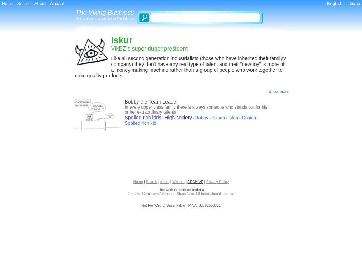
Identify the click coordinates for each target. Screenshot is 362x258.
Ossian (249, 117)
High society (178, 117)
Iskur (233, 117)
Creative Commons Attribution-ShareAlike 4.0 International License (181, 194)
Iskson (218, 117)
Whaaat (57, 3)
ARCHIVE (195, 182)
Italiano (353, 3)
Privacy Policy (217, 182)
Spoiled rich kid (140, 123)
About (40, 3)
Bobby (201, 117)
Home (7, 3)
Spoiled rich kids (143, 117)
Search (24, 3)
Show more (279, 91)
